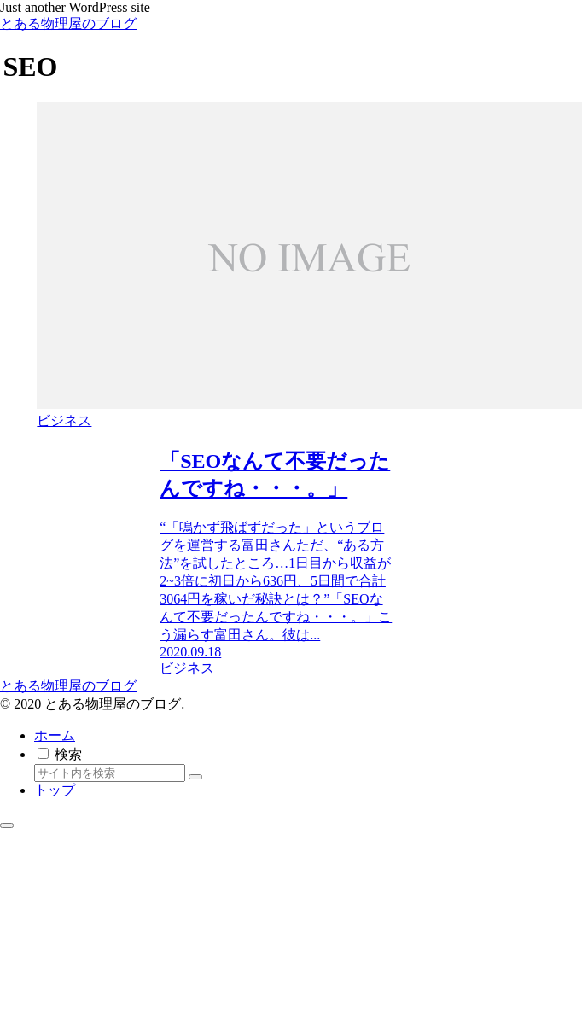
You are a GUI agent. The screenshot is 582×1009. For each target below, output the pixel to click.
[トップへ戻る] (7, 825)
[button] (195, 776)
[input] (109, 773)
